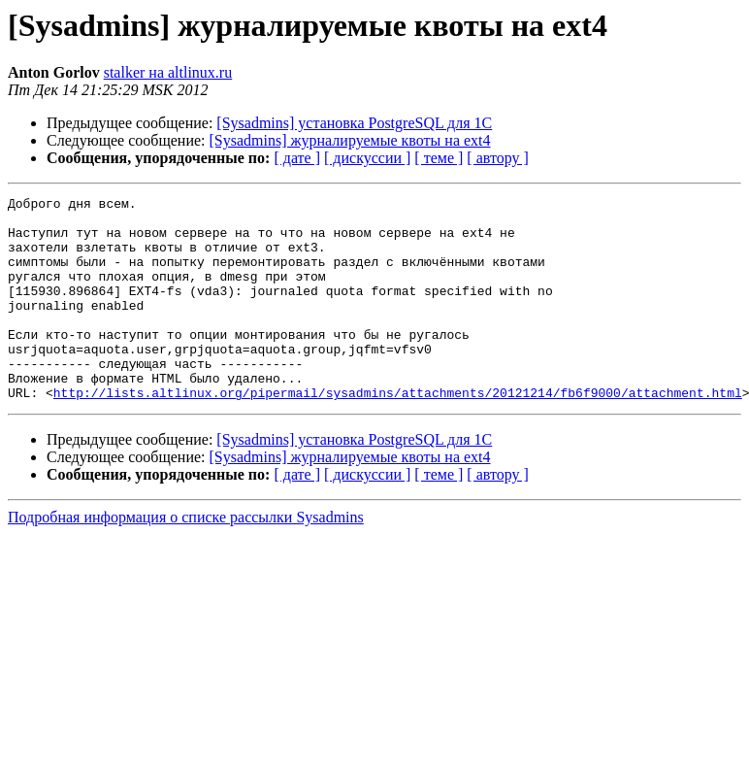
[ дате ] (297, 158)
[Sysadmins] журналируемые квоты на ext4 (350, 140)
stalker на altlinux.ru (168, 72)
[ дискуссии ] (367, 158)
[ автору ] (497, 158)
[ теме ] (438, 158)
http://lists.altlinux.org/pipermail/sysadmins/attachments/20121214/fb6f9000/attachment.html (397, 433)
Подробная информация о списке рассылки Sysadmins (186, 558)
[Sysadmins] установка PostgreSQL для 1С (354, 123)
